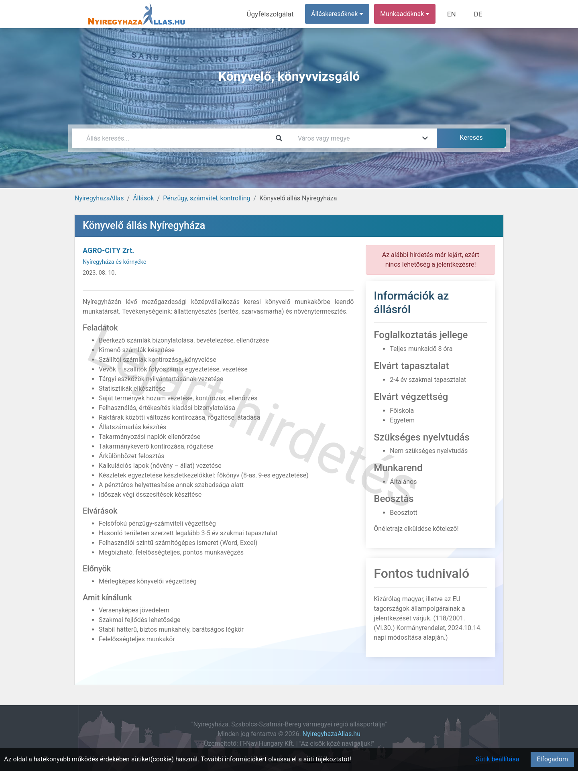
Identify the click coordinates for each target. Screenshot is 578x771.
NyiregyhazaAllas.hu (331, 734)
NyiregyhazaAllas (99, 198)
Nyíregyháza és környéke (114, 262)
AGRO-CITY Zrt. (108, 250)
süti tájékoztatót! (327, 759)
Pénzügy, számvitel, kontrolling (206, 198)
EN (454, 14)
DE (479, 14)
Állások (143, 198)
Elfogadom (552, 759)
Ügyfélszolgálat (275, 14)
